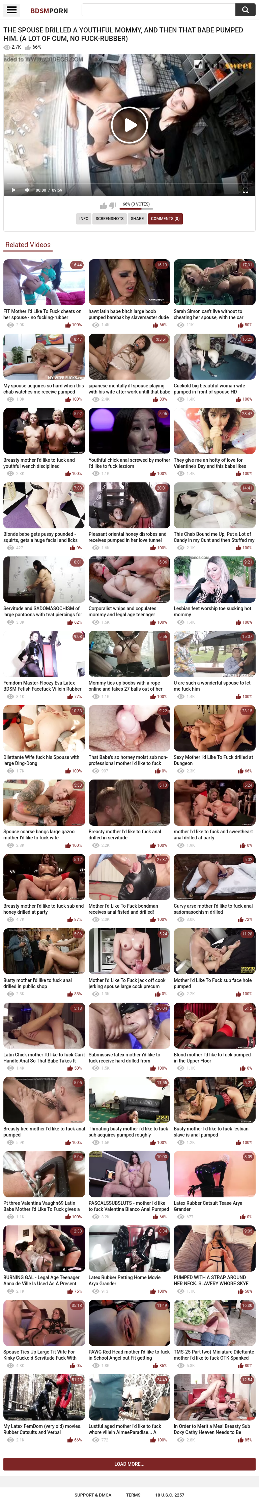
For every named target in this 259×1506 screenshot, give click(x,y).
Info (83, 218)
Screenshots (110, 218)
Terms (133, 1495)
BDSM (49, 10)
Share (137, 218)
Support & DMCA (93, 1495)
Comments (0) (165, 218)
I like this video (103, 205)
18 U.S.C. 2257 (169, 1495)
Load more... (130, 1464)
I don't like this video (112, 205)
